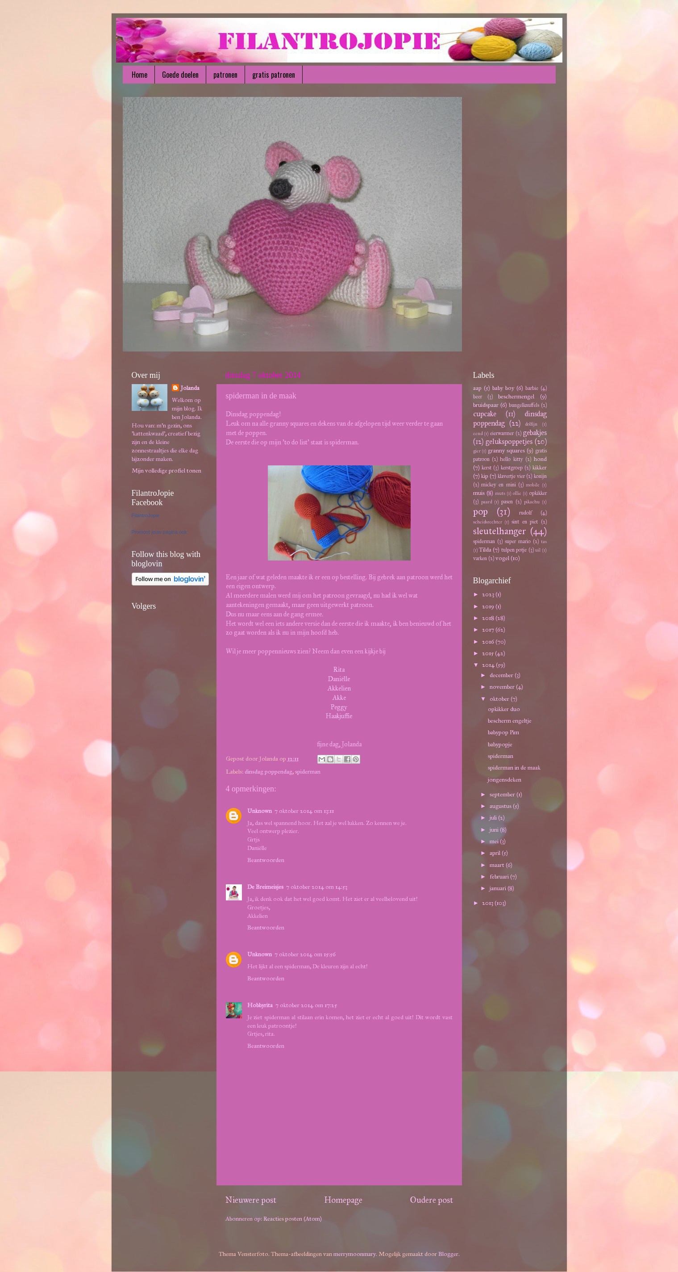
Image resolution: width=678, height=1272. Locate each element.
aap (477, 388)
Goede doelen (180, 74)
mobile (533, 485)
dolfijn (531, 424)
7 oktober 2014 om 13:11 (304, 811)
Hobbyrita (260, 1005)
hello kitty (511, 459)
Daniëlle (339, 679)
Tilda (485, 549)
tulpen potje (514, 549)
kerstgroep (512, 467)
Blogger (448, 1254)
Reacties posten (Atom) (292, 1218)
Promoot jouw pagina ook (159, 532)
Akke (339, 698)
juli (494, 817)
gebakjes (535, 432)
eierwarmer (502, 433)
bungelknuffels (524, 405)
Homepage (343, 1200)
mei (495, 841)
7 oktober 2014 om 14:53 (316, 887)
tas (544, 541)
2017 (488, 629)
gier (477, 451)
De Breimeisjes (265, 887)
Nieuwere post (250, 1200)
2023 (488, 594)
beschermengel (516, 396)
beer (477, 396)
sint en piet (525, 521)
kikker (539, 467)
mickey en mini (498, 484)
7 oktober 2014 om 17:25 (306, 1005)
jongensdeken (504, 779)
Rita (339, 669)
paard (486, 502)
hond (540, 459)
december (502, 675)
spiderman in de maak (514, 767)
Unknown (259, 811)
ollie (517, 493)
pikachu (532, 502)
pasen (507, 501)
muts (500, 493)
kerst (486, 467)
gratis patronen (273, 74)
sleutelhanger (499, 531)
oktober (500, 699)
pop (480, 511)
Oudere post (431, 1200)
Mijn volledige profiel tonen (166, 470)
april (496, 853)
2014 (489, 665)
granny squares (506, 450)
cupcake (484, 414)
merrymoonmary (354, 1254)
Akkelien (339, 688)
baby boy (503, 388)
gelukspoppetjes (509, 441)
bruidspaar (486, 405)
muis (479, 493)
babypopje (500, 744)
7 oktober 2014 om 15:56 (305, 954)
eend (478, 433)
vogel (502, 558)
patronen (225, 74)
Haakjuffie (339, 716)
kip (484, 476)
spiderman (307, 771)
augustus (501, 806)
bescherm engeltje (510, 720)
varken (480, 558)
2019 (488, 606)
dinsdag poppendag (268, 771)
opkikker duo (504, 709)
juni (495, 829)
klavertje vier (511, 476)
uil (538, 550)
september (503, 794)
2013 (488, 903)
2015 (488, 653)
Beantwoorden (265, 860)
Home (139, 74)
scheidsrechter (487, 522)
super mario (518, 541)
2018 (488, 618)
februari (500, 876)
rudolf (525, 512)
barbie (531, 388)
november (503, 686)
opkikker (538, 493)
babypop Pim (503, 732)
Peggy (339, 707)
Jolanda (190, 388)
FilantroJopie (146, 515)
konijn (540, 476)
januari (498, 888)
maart (498, 865)
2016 (488, 641)
